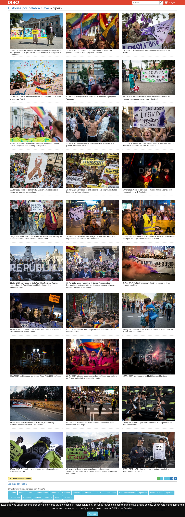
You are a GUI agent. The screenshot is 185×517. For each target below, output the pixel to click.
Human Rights (110, 493)
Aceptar (92, 514)
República (27, 497)
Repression (142, 493)
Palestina (48, 497)
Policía (58, 497)
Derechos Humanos (127, 493)
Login (172, 2)
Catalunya (87, 493)
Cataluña (76, 493)
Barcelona (55, 493)
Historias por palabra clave (28, 8)
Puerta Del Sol (155, 493)
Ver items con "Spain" (17, 484)
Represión (169, 493)
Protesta (98, 493)
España (13, 493)
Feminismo (68, 497)
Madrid (22, 493)
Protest (30, 493)
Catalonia (66, 493)
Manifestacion (42, 493)
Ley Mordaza (15, 497)
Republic (38, 497)
